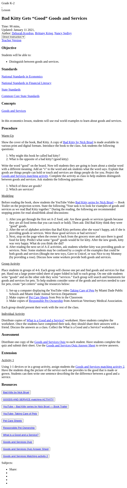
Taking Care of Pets (82, 290)
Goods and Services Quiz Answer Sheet (70, 345)
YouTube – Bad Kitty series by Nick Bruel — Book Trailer (35, 406)
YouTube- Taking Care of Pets (20, 413)
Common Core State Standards (21, 96)
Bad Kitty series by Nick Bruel (94, 202)
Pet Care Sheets (38, 297)
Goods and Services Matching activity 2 (25, 456)
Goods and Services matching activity (25, 176)
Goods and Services (14, 110)
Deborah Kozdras (22, 33)
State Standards (11, 89)
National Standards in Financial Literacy (26, 83)
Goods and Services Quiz (50, 342)
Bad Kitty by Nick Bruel (78, 142)
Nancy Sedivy (63, 33)
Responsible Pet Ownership (46, 300)
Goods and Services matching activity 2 (100, 366)
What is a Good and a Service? (45, 320)
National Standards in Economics (22, 76)
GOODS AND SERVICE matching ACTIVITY (28, 399)
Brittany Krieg (44, 33)
